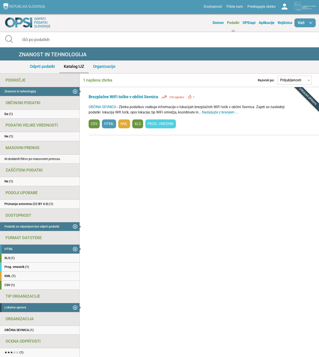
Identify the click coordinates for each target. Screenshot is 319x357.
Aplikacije (266, 23)
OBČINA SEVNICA (103, 107)
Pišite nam (234, 6)
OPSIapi (249, 23)
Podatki (233, 23)
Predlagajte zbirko (261, 6)
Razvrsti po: (266, 80)
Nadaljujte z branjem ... (220, 112)
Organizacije (104, 66)
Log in (284, 6)
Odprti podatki (42, 66)
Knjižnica (285, 23)
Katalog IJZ (74, 66)
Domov (218, 23)
